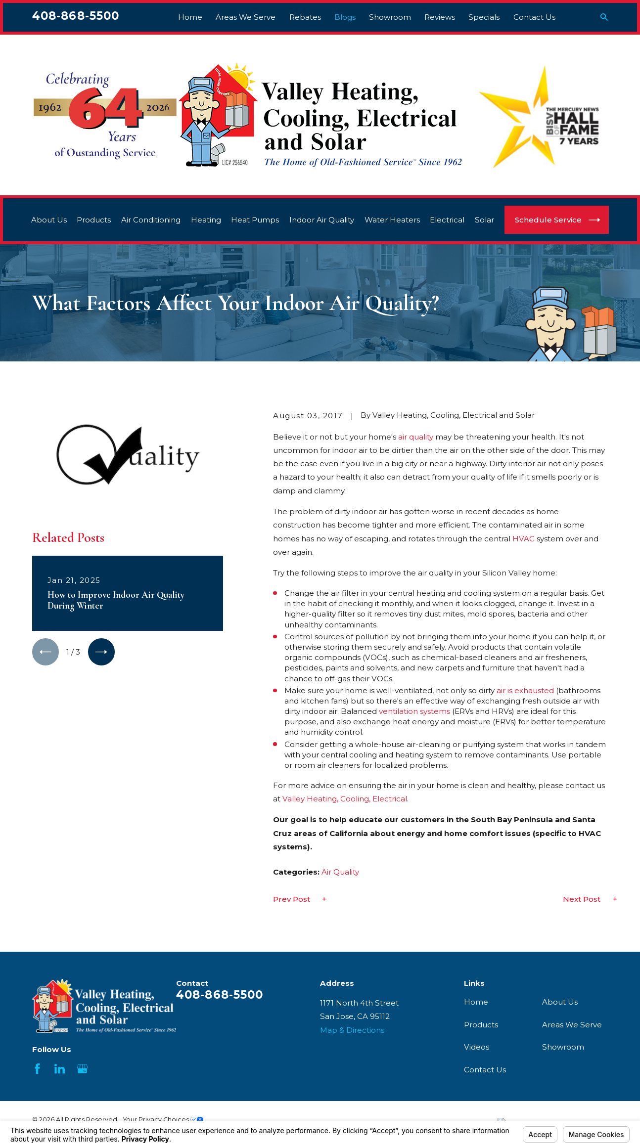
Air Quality (340, 872)
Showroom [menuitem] (390, 17)
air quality (415, 437)
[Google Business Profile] (82, 1068)
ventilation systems (414, 711)
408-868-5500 (76, 16)
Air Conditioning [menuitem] (151, 219)
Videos (476, 1047)
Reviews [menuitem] (439, 17)
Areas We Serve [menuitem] (245, 17)
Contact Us (485, 1069)
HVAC (523, 538)
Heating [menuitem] (206, 219)
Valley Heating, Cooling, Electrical (344, 798)
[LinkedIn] (59, 1068)
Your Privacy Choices (163, 1119)
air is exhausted (525, 690)
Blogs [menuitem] (345, 17)
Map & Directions (352, 1030)
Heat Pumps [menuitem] (255, 219)
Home (476, 1002)
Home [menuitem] (190, 17)
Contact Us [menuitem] (534, 17)
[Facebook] (37, 1068)
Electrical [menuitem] (447, 219)
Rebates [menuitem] (305, 17)
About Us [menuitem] (49, 219)
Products (481, 1024)
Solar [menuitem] (484, 219)
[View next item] (101, 651)
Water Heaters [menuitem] (392, 219)
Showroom (563, 1047)
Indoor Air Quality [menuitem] (321, 219)
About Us (560, 1002)
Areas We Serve (572, 1024)
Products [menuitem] (94, 219)
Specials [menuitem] (484, 17)
